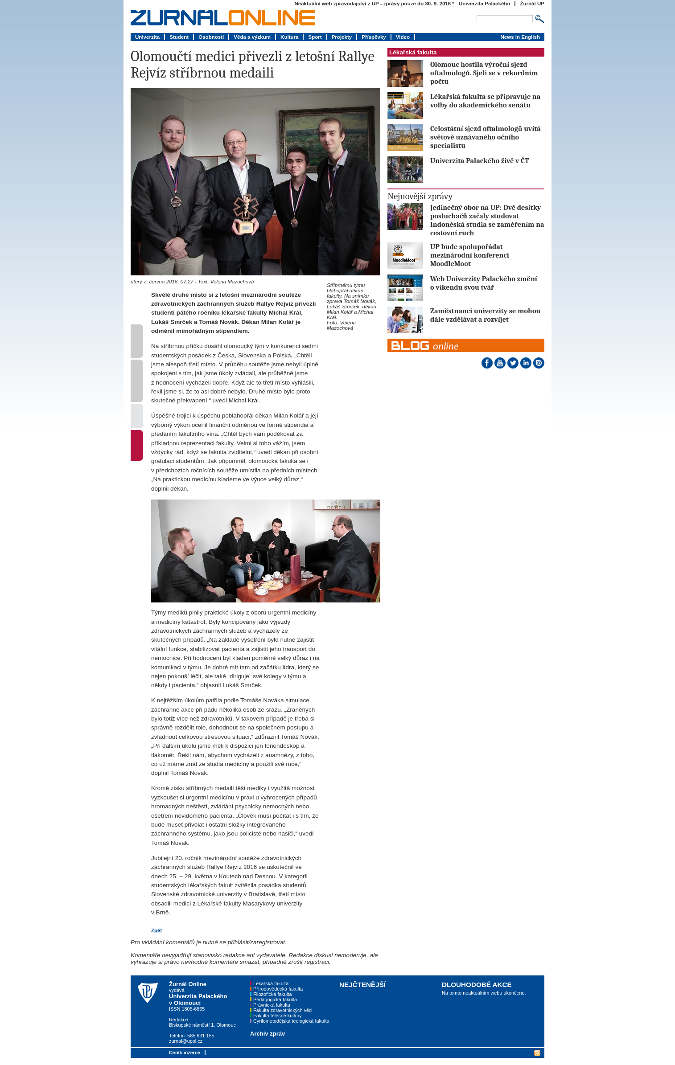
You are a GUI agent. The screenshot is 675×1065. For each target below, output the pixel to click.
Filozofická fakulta (272, 994)
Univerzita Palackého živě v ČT (479, 160)
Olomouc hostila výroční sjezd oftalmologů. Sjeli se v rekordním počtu (484, 73)
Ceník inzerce (184, 1052)
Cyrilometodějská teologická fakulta (291, 1021)
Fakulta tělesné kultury (277, 1015)
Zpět (156, 930)
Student (179, 37)
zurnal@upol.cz (185, 1041)
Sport (314, 37)
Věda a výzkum (252, 37)
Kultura (289, 37)
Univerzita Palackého (484, 3)
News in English (520, 37)
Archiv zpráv (267, 1033)
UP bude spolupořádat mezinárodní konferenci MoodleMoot (469, 255)
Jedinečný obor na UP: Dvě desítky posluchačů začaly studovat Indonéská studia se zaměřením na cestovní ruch (487, 220)
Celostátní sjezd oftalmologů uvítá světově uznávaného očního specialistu (485, 137)
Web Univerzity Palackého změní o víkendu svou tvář (483, 282)
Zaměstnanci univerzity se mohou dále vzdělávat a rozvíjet (485, 315)
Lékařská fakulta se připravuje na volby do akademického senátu (485, 100)
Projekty (342, 37)
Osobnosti (211, 37)
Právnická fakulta (271, 1005)
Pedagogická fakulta (275, 999)
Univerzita (147, 37)
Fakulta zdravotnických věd (282, 1010)
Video (403, 37)
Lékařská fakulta (413, 52)
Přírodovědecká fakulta (278, 988)
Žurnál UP (532, 3)
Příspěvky (374, 37)
